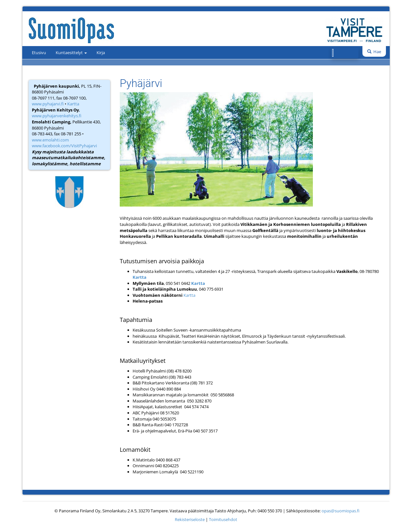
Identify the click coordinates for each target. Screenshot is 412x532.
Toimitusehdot (223, 519)
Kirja (101, 52)
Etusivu (39, 52)
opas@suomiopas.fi (341, 511)
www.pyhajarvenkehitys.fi (56, 116)
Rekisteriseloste (190, 519)
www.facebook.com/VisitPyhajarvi (64, 146)
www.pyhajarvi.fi (48, 104)
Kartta (73, 104)
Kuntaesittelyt (71, 52)
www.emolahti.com (50, 140)
